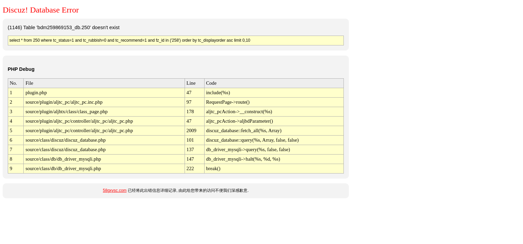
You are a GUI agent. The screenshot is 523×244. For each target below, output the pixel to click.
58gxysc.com (114, 190)
